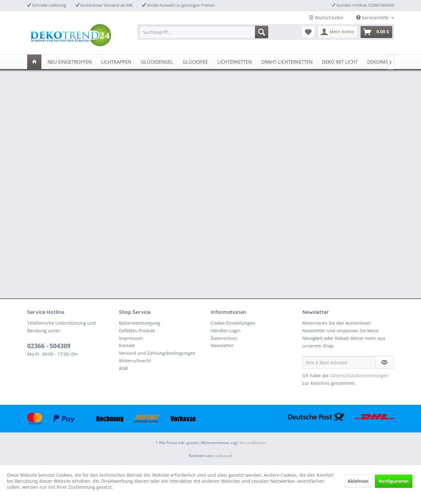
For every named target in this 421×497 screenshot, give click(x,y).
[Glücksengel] (157, 61)
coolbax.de (223, 455)
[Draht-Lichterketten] (287, 61)
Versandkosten (252, 442)
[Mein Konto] (337, 32)
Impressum (131, 338)
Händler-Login (226, 331)
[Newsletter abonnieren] (384, 362)
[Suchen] (261, 32)
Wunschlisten (326, 18)
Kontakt (127, 345)
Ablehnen (358, 481)
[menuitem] (204, 32)
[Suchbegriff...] (204, 32)
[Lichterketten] (235, 61)
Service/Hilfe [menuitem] (373, 18)
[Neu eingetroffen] (69, 61)
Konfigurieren (394, 481)
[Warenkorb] (376, 32)
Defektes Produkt (137, 331)
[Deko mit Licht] (339, 61)
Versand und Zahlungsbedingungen (157, 353)
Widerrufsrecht (135, 361)
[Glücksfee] (195, 61)
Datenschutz (224, 338)
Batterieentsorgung (139, 323)
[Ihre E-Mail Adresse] (339, 362)
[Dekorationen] (384, 61)
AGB (123, 368)
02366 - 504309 (49, 346)
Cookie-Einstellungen (233, 323)
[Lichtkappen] (116, 61)
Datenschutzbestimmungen (359, 376)
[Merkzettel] (308, 32)
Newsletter (222, 345)
